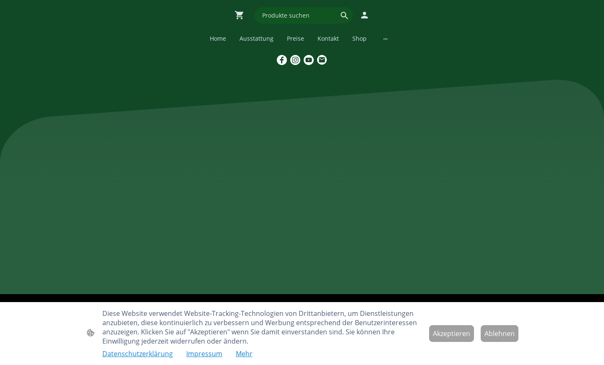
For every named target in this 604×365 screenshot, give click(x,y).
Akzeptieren (451, 333)
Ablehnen (499, 333)
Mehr (244, 353)
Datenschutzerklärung (137, 353)
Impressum (204, 353)
